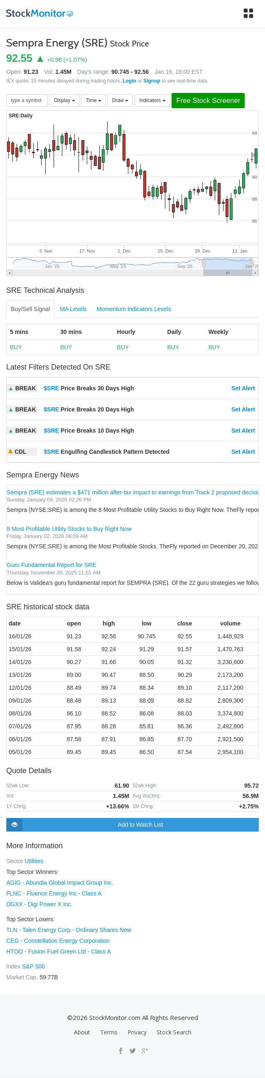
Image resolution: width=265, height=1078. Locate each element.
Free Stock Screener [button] (208, 101)
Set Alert (243, 388)
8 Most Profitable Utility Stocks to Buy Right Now (69, 529)
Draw (120, 100)
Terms (109, 1032)
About (82, 1032)
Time (93, 100)
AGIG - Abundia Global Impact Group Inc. (59, 882)
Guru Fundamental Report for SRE (51, 565)
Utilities (34, 861)
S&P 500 (33, 966)
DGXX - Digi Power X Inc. (39, 904)
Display (64, 100)
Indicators (152, 100)
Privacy (137, 1032)
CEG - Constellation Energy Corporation (58, 940)
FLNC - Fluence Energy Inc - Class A (54, 893)
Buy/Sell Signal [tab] (30, 309)
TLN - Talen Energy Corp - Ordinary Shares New (68, 930)
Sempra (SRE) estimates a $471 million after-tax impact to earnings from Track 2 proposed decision (135, 492)
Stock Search (174, 1032)
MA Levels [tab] (73, 309)
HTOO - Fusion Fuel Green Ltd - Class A (58, 951)
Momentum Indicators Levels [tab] (134, 309)
